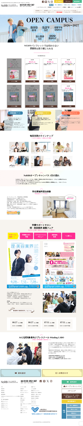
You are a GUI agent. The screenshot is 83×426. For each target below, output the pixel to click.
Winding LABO (67, 12)
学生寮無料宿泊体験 (76, 12)
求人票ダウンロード (72, 396)
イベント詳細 (14, 81)
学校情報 (74, 417)
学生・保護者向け (74, 405)
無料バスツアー (51, 12)
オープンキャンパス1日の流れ (70, 10)
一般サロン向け (73, 409)
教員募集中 (72, 401)
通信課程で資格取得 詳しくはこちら (22, 310)
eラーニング (72, 391)
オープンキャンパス (73, 386)
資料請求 (78, 1)
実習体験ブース (39, 10)
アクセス (68, 1)
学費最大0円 (59, 12)
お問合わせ (60, 1)
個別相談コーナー (47, 10)
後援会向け (73, 413)
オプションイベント (58, 10)
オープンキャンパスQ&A (41, 12)
